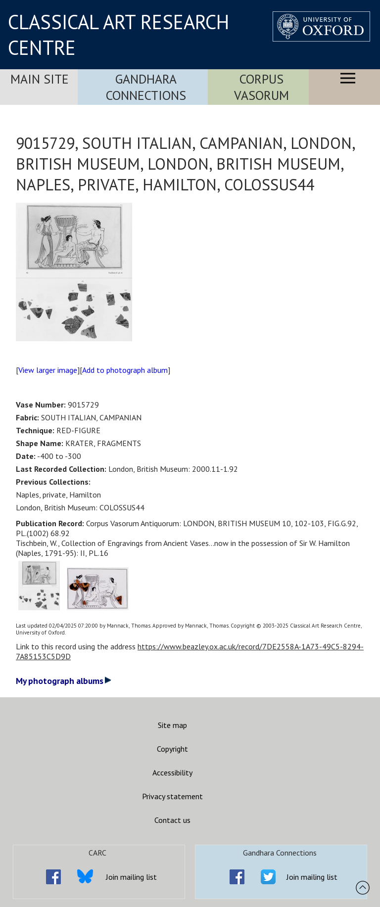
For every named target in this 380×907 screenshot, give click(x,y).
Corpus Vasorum (261, 87)
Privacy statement (172, 796)
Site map (172, 725)
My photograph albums (63, 680)
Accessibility (172, 772)
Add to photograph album (125, 370)
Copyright (172, 749)
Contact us (172, 820)
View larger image (47, 370)
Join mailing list (131, 877)
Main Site (39, 79)
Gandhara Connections (146, 87)
